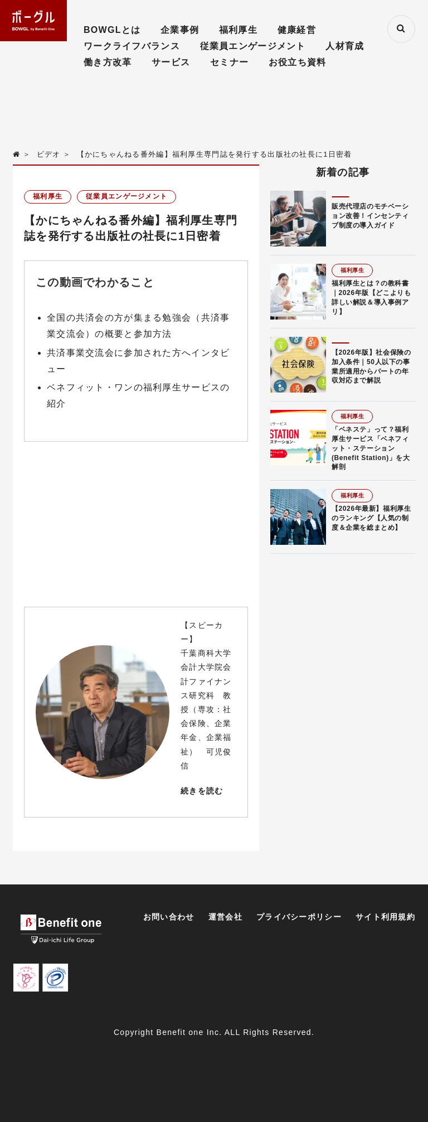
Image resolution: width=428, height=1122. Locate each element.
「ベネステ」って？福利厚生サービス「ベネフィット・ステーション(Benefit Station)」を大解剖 (371, 448)
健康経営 (297, 30)
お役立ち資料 (298, 62)
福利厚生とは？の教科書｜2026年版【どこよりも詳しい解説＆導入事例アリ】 (371, 297)
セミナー (229, 62)
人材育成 (344, 46)
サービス (171, 62)
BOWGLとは (112, 30)
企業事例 (179, 30)
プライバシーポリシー (299, 916)
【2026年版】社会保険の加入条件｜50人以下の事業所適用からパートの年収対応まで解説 (371, 366)
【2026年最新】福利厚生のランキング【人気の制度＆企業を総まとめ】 (371, 518)
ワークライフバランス (132, 46)
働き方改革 (108, 62)
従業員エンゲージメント (253, 46)
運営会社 (225, 916)
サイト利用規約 (385, 916)
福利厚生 (238, 30)
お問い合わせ (168, 916)
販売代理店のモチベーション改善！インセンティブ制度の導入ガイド (370, 215)
